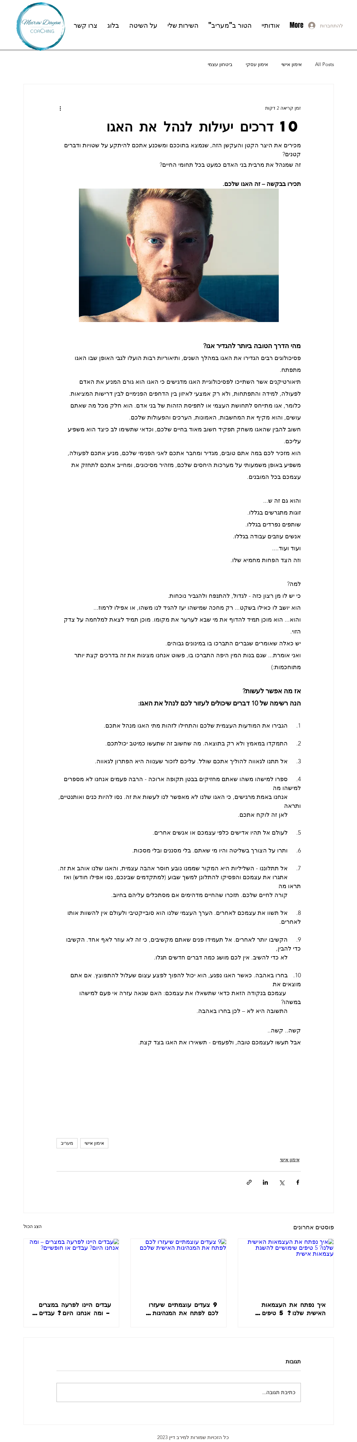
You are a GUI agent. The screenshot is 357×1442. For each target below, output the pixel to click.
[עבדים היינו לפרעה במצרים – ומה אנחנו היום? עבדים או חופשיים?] (71, 1265)
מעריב (67, 1143)
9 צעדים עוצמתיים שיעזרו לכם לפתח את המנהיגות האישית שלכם (183, 1308)
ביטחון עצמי (220, 64)
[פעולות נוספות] (60, 108)
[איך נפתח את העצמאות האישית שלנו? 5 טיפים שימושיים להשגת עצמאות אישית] (286, 1265)
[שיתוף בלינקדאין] (265, 1182)
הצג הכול (32, 1226)
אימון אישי (291, 64)
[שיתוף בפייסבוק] (298, 1182)
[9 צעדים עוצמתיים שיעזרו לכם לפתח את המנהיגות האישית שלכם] (178, 1265)
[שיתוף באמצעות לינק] (249, 1182)
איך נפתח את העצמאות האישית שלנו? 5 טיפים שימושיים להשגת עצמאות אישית (292, 1308)
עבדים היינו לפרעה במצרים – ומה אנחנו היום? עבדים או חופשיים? (75, 1308)
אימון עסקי (257, 64)
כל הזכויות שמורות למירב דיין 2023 (193, 1437)
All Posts (324, 64)
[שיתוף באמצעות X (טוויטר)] (281, 1182)
